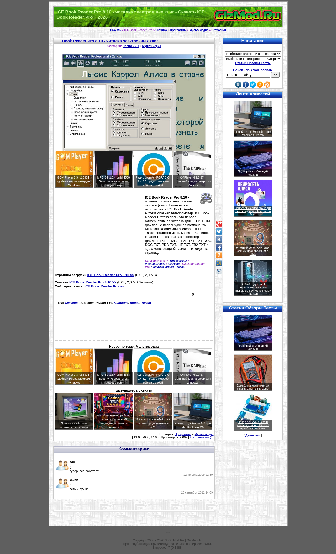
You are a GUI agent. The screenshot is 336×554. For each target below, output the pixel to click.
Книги (169, 266)
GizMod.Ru (218, 30)
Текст (179, 266)
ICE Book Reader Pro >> (104, 286)
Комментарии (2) (201, 437)
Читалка (161, 30)
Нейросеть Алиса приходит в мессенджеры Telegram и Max (252, 211)
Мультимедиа (199, 30)
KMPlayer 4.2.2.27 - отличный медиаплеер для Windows (193, 181)
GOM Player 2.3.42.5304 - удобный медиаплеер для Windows (74, 181)
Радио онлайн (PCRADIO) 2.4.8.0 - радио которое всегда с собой (153, 181)
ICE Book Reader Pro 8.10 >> (110, 275)
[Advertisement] (99, 233)
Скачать (115, 30)
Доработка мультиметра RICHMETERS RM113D (253, 387)
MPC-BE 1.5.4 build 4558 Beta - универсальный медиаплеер (113, 181)
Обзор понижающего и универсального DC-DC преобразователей (253, 425)
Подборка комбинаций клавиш (253, 173)
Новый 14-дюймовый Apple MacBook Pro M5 (253, 133)
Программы (178, 30)
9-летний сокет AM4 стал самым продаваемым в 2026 (153, 423)
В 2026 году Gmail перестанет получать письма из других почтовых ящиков (253, 289)
